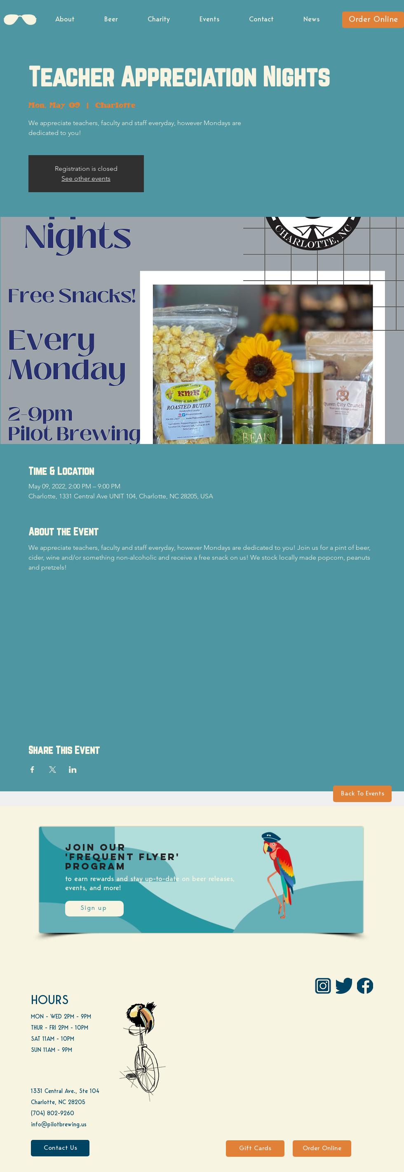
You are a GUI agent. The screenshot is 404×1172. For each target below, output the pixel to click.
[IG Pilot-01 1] (323, 986)
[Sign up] (94, 908)
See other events (85, 178)
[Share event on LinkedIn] (73, 769)
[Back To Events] (362, 794)
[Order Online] (373, 20)
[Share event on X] (52, 769)
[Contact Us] (60, 1148)
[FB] (365, 986)
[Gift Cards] (255, 1148)
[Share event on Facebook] (32, 769)
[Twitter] (344, 986)
